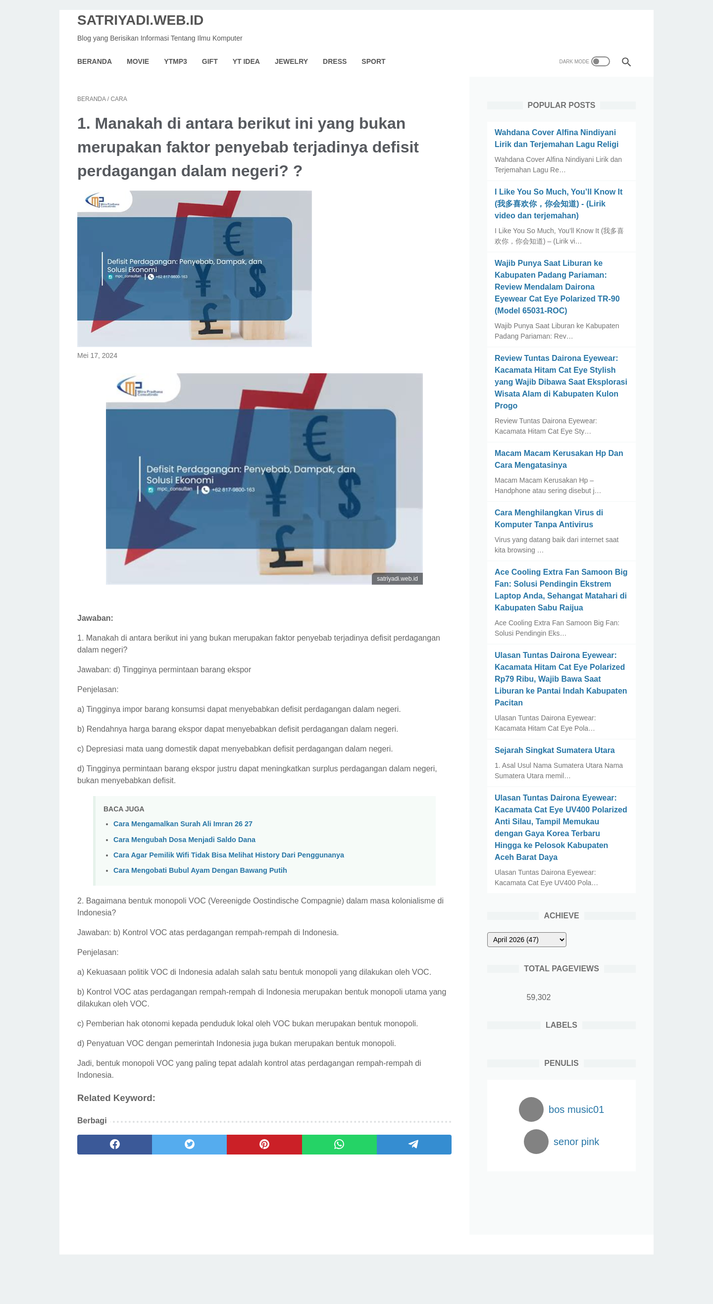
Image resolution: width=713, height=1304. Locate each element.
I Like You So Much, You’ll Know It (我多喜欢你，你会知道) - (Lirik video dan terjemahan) (558, 204)
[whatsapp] (339, 1144)
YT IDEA (246, 61)
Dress (335, 61)
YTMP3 (175, 61)
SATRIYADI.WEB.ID (140, 20)
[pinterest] (264, 1144)
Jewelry (291, 61)
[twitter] (189, 1144)
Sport (373, 61)
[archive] (526, 939)
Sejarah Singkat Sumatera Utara (555, 750)
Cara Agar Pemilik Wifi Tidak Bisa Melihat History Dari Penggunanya (228, 855)
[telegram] (414, 1144)
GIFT (210, 61)
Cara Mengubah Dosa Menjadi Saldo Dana (184, 840)
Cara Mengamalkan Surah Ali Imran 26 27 (183, 824)
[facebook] (114, 1144)
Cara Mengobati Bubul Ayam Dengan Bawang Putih (200, 870)
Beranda (94, 61)
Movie (138, 61)
